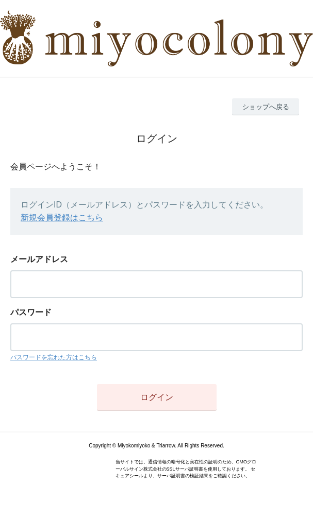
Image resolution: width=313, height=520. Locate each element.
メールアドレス (39, 259)
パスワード (31, 312)
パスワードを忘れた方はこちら (53, 357)
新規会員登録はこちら (62, 217)
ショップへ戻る (265, 107)
